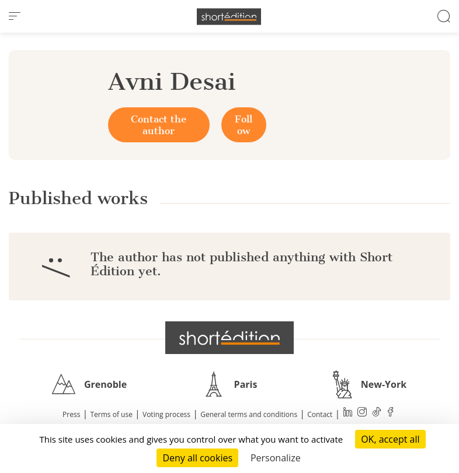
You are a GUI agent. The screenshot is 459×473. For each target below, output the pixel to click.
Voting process (166, 414)
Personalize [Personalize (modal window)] (276, 457)
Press (71, 414)
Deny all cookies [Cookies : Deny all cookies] (197, 457)
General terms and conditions (248, 414)
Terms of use (112, 414)
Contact (319, 414)
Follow (243, 124)
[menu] (14, 16)
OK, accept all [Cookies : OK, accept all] (390, 439)
